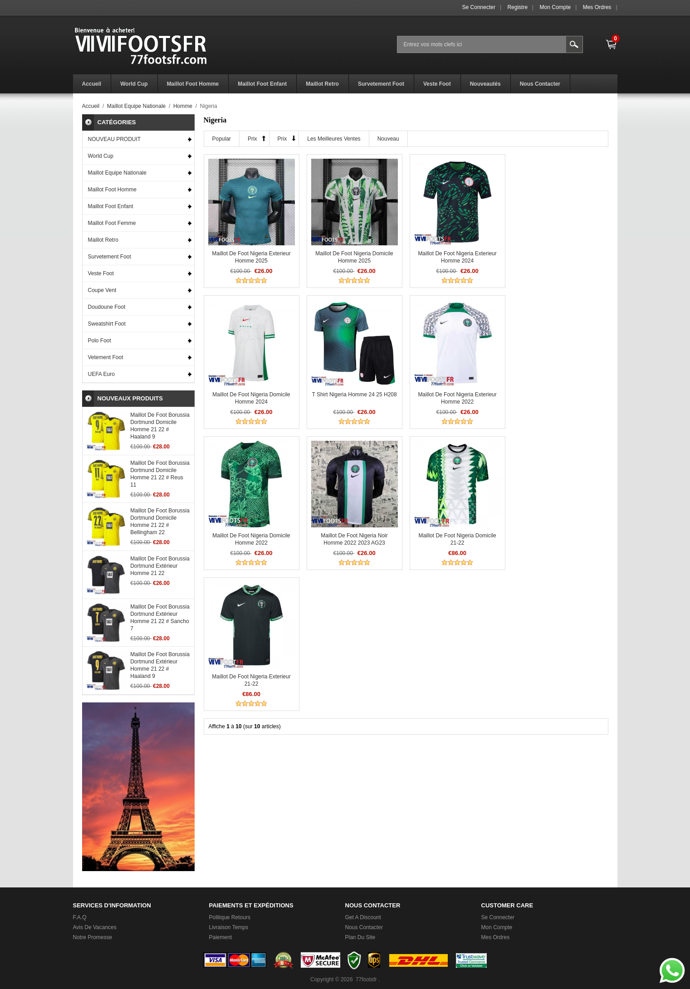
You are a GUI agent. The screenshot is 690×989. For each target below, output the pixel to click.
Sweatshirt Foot (107, 324)
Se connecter (478, 7)
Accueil (91, 106)
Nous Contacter (364, 927)
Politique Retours (229, 917)
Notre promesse (93, 937)
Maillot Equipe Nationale (136, 106)
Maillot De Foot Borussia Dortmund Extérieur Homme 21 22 (160, 565)
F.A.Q (80, 917)
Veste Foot (101, 273)
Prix (252, 139)
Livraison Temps (228, 927)
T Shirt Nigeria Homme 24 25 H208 (251, 394)
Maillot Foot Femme (112, 223)
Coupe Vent (102, 290)
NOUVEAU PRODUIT (114, 139)
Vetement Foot (105, 357)
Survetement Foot (109, 256)
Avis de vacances (95, 927)
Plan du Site (360, 937)
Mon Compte (555, 7)
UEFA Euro (101, 374)
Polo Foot (99, 340)
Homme (182, 106)
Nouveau (388, 139)
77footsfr (366, 979)
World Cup (100, 156)
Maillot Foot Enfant (110, 206)
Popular (221, 139)
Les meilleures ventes (333, 139)
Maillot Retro (103, 240)
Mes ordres (597, 7)
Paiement (220, 937)
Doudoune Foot (107, 307)
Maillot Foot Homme (112, 189)
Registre (517, 7)
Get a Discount (363, 917)
